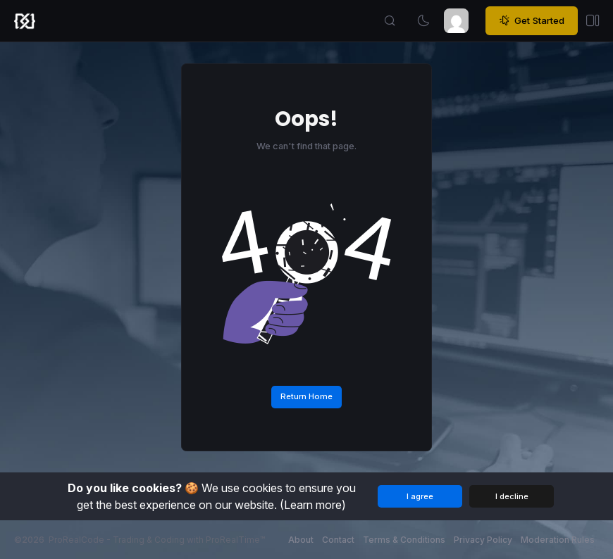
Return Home (306, 396)
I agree (420, 496)
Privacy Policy (483, 539)
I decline (511, 496)
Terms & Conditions (404, 539)
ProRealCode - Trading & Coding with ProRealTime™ (157, 539)
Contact (338, 539)
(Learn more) (313, 505)
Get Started (531, 21)
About (301, 539)
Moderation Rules (558, 539)
